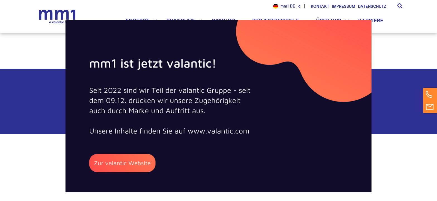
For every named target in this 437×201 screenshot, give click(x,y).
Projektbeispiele (275, 20)
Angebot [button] (137, 20)
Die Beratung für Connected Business (58, 16)
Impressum (343, 6)
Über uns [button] (328, 20)
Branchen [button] (180, 20)
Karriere (370, 20)
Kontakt (320, 6)
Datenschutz (372, 6)
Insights (223, 20)
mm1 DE (287, 6)
